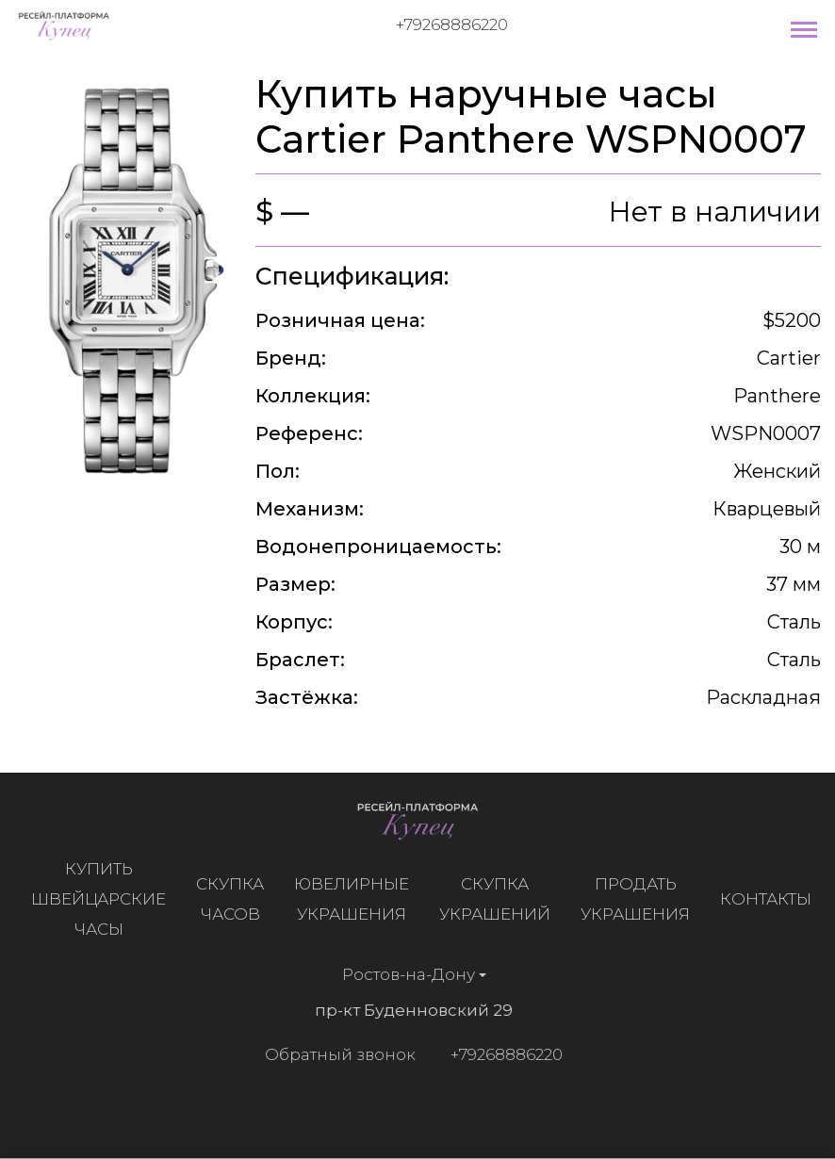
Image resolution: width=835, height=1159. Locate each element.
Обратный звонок (334, 1054)
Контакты (771, 899)
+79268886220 (452, 24)
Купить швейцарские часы (104, 899)
